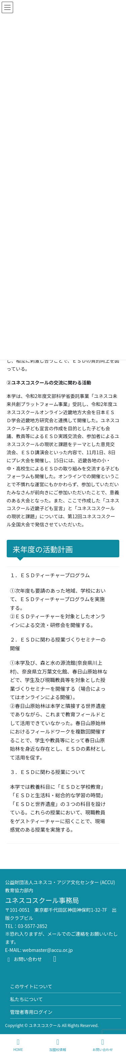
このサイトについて (31, 986)
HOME (18, 1045)
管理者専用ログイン (31, 1012)
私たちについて (26, 999)
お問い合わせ (23, 959)
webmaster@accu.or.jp (48, 950)
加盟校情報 (57, 1045)
